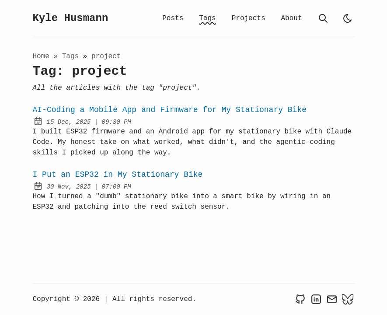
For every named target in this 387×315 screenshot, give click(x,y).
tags (72, 56)
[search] (323, 18)
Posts (172, 18)
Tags (207, 18)
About (291, 18)
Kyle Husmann (70, 18)
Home (41, 56)
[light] (348, 18)
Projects (248, 18)
